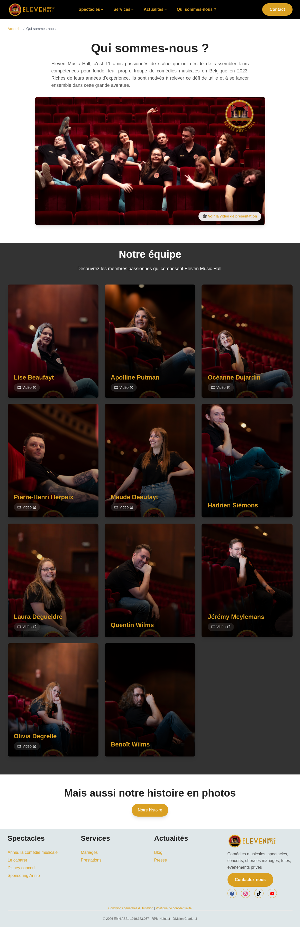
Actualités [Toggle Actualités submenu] (155, 9)
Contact (277, 9)
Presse (160, 860)
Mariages (89, 852)
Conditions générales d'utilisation (130, 908)
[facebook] (232, 893)
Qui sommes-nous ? (196, 9)
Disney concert (21, 868)
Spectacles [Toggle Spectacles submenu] (91, 9)
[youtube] (272, 893)
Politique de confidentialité (174, 908)
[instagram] (245, 893)
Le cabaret (17, 860)
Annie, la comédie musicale (33, 852)
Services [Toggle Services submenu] (123, 9)
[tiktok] (258, 893)
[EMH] (260, 841)
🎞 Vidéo (27, 387)
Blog (158, 852)
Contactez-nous (250, 879)
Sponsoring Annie (24, 875)
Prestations (91, 860)
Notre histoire (150, 810)
